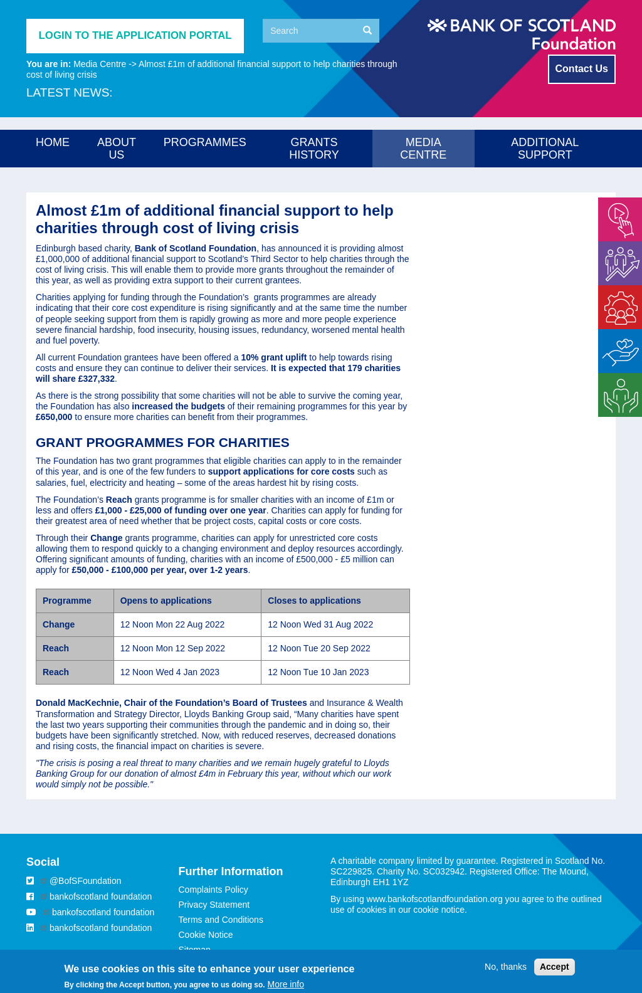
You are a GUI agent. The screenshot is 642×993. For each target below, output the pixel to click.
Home (53, 142)
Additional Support (545, 148)
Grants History (314, 148)
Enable (612, 290)
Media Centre (99, 64)
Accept (554, 970)
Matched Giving (615, 339)
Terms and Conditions (221, 920)
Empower (616, 202)
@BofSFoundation (86, 881)
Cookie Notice (206, 935)
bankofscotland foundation (101, 896)
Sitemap (195, 950)
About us (116, 148)
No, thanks (506, 970)
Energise (615, 246)
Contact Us (581, 68)
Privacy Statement (214, 905)
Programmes (205, 142)
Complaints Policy (213, 890)
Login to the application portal (135, 35)
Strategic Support (615, 383)
